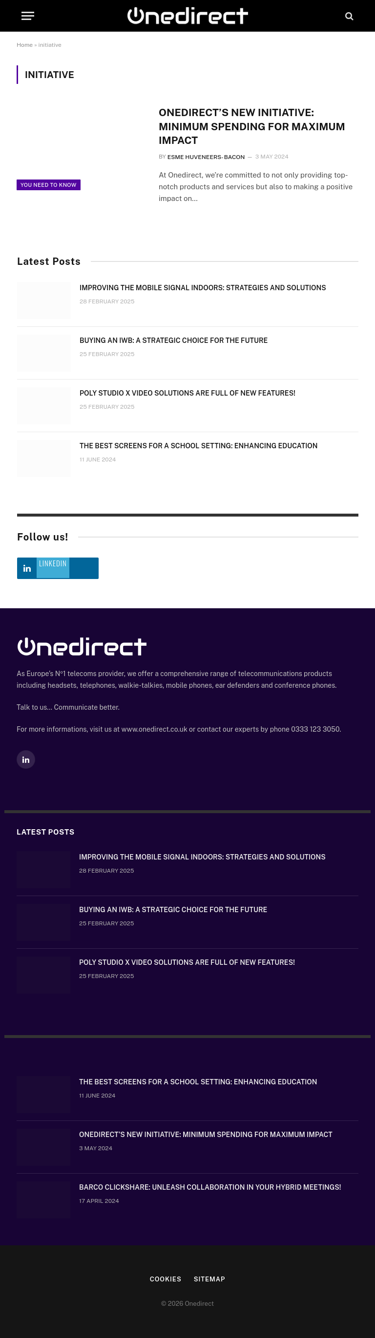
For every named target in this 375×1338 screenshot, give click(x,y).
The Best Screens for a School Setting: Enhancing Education (199, 446)
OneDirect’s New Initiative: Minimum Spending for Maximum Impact (252, 126)
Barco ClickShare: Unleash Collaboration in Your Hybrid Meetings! (210, 1187)
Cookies (166, 1279)
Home (25, 44)
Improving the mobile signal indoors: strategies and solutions (203, 288)
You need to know (49, 185)
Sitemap (210, 1279)
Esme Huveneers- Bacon (206, 157)
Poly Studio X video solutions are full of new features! (187, 393)
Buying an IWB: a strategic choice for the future (174, 340)
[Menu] (27, 16)
